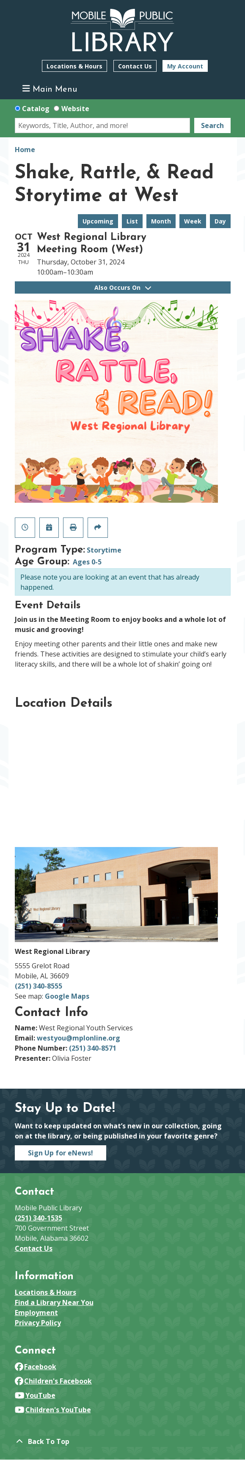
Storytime (104, 550)
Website (75, 108)
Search (212, 125)
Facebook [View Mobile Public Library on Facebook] (36, 1366)
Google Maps (67, 996)
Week (192, 221)
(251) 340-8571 (92, 1048)
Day (220, 221)
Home (25, 149)
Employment (36, 1312)
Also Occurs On (122, 287)
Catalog (36, 108)
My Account (185, 66)
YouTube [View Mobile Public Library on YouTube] (35, 1395)
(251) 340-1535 (38, 1218)
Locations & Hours (74, 66)
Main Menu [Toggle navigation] (49, 89)
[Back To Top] (123, 1441)
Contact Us (135, 66)
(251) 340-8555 (38, 986)
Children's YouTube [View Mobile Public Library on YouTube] (53, 1409)
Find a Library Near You (54, 1302)
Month (161, 221)
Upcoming (98, 221)
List (132, 221)
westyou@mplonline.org (78, 1038)
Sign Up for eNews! (60, 1153)
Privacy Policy (38, 1322)
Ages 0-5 (87, 562)
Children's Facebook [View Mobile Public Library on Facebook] (53, 1381)
